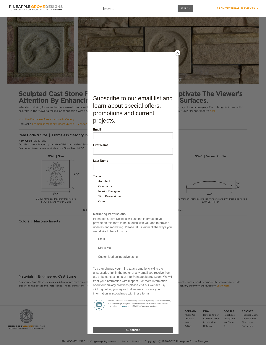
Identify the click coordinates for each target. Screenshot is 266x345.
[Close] (177, 53)
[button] (229, 8)
